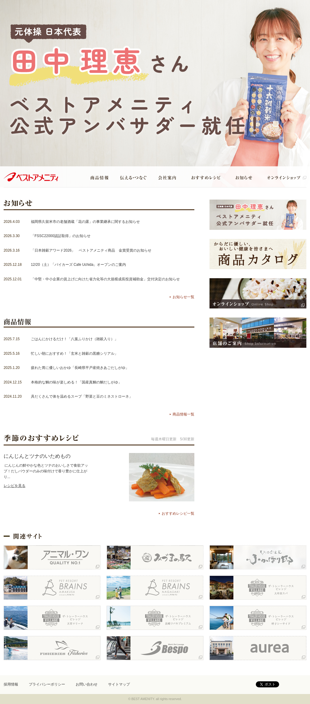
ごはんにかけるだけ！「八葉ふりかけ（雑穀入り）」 (74, 339)
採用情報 (11, 684)
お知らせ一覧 (183, 297)
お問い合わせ (86, 684)
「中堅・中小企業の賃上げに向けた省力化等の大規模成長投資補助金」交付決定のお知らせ (105, 279)
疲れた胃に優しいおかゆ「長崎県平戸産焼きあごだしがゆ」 (80, 368)
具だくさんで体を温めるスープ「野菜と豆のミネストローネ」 (82, 396)
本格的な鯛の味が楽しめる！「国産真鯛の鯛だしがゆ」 (76, 382)
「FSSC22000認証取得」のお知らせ (61, 236)
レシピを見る (14, 486)
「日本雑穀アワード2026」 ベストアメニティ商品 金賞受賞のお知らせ (91, 250)
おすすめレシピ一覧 (178, 513)
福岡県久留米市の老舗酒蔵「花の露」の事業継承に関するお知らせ (85, 222)
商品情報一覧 (183, 414)
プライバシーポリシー (47, 684)
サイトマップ (119, 684)
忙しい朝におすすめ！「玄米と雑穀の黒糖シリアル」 (74, 353)
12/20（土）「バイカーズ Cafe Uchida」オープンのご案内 (78, 264)
